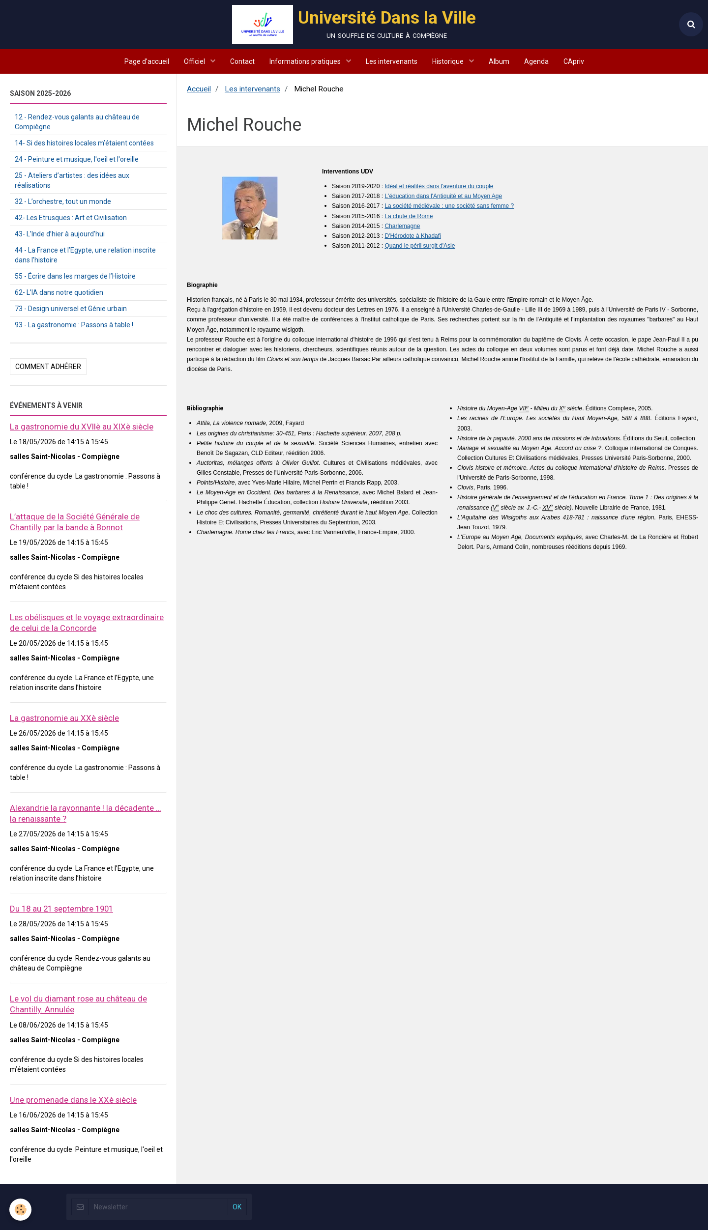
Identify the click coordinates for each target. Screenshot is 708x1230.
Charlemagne (402, 226)
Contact (242, 61)
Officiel (195, 61)
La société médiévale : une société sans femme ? (449, 205)
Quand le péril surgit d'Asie (419, 245)
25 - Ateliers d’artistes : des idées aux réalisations (72, 180)
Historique (448, 61)
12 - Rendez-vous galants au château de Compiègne (77, 122)
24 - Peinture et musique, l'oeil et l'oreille (77, 159)
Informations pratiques (305, 61)
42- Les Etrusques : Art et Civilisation (71, 218)
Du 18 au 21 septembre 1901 (61, 909)
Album (499, 61)
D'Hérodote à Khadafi (412, 235)
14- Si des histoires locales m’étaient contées (84, 143)
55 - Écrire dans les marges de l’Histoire (75, 276)
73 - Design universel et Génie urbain (71, 309)
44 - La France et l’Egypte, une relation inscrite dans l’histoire (85, 255)
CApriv (573, 61)
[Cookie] (21, 1210)
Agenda (536, 61)
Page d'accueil (146, 61)
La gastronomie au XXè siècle (64, 718)
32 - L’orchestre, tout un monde (63, 201)
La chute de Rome (408, 216)
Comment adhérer (48, 367)
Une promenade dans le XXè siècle (73, 1100)
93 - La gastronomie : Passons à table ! (74, 325)
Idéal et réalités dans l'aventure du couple (438, 186)
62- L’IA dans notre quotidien (59, 292)
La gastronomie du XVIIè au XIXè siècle (81, 426)
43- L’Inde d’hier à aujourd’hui (60, 234)
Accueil (199, 89)
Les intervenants (391, 61)
